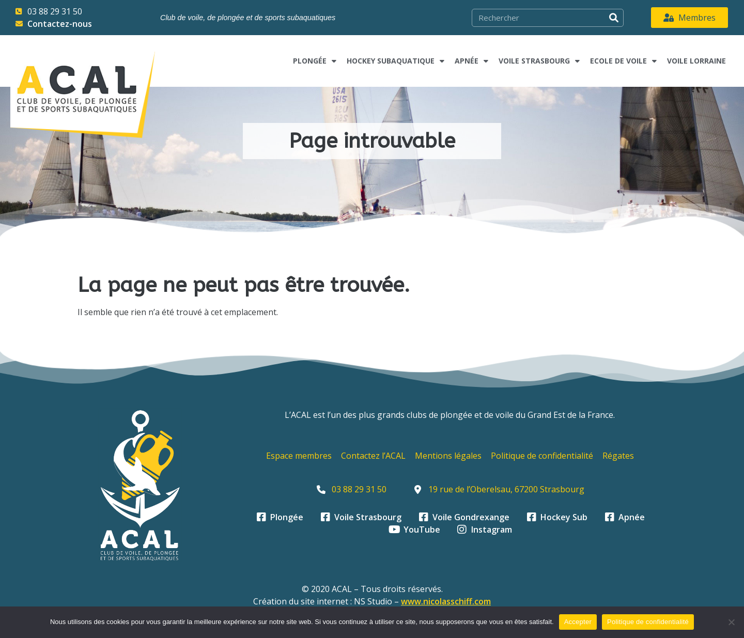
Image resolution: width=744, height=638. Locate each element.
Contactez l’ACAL (373, 455)
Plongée (314, 61)
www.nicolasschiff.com (446, 601)
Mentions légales (448, 455)
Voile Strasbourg (539, 61)
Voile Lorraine (696, 61)
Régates (618, 455)
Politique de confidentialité (542, 455)
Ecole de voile (623, 61)
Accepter (578, 622)
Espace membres (299, 455)
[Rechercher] (614, 17)
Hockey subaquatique (395, 61)
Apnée (471, 61)
